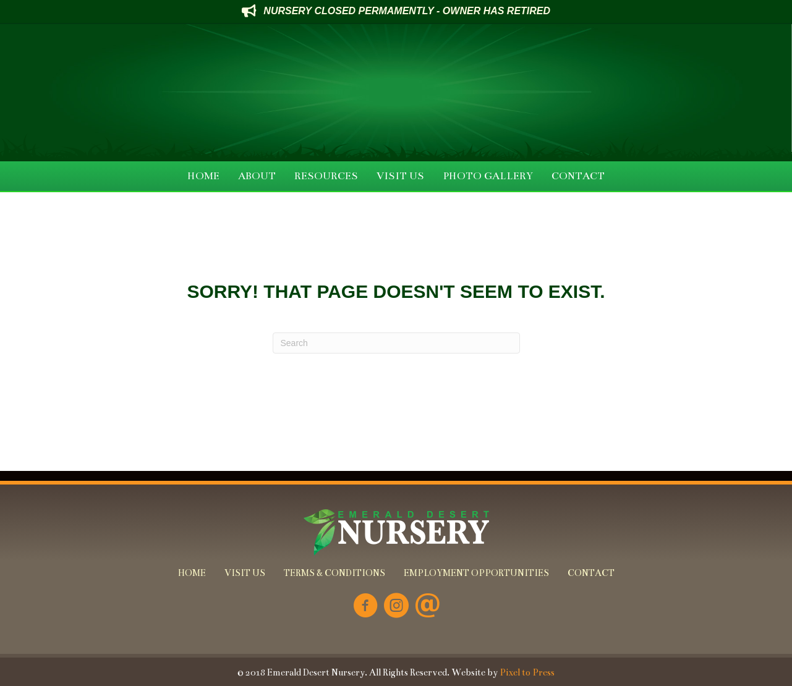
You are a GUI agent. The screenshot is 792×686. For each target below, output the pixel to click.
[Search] (396, 343)
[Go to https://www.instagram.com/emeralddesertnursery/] (396, 606)
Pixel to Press (527, 672)
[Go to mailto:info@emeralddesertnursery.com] (427, 606)
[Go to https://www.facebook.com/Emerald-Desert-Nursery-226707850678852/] (365, 606)
